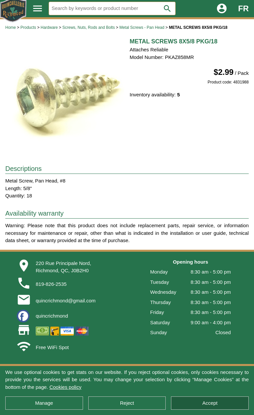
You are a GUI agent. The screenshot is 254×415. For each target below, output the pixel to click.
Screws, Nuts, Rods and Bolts (88, 27)
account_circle (222, 8)
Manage (44, 403)
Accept (210, 403)
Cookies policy (65, 387)
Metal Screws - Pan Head (141, 27)
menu (37, 8)
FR (243, 8)
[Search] (112, 8)
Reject (127, 403)
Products (28, 27)
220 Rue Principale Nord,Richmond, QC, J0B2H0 (63, 267)
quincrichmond (52, 316)
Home (10, 27)
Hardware (49, 27)
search (167, 8)
